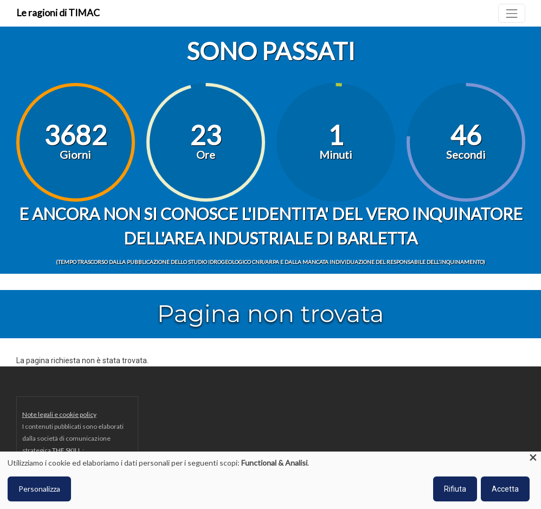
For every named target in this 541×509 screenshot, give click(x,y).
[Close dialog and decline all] (533, 458)
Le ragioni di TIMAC (58, 12)
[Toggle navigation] (511, 13)
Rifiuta (455, 489)
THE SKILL (66, 450)
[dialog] (270, 480)
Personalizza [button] (39, 488)
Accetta (505, 489)
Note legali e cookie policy (59, 414)
